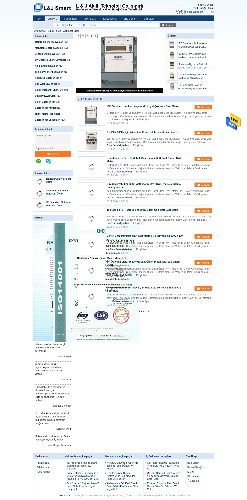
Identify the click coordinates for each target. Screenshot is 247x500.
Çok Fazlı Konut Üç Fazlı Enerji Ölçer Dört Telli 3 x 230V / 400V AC (163, 466)
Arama (169, 25)
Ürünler (51, 31)
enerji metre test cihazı (47, 114)
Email (211, 8)
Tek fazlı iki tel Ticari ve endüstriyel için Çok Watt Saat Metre (120, 90)
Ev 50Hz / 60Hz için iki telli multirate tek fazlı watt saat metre (192, 55)
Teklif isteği (199, 8)
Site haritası (193, 476)
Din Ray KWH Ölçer (45, 96)
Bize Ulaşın (129, 18)
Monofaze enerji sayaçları (49, 48)
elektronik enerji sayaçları (49, 42)
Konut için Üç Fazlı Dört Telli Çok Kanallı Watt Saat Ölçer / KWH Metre (193, 66)
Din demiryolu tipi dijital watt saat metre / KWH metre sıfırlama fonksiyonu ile (192, 76)
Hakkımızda (70, 18)
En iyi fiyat (144, 119)
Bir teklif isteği (194, 467)
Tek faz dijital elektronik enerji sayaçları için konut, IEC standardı (82, 466)
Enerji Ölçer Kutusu (46, 108)
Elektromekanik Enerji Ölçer (50, 90)
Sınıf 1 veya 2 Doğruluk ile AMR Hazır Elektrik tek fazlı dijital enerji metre (83, 486)
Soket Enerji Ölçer (45, 102)
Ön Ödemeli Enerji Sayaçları (50, 60)
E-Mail (190, 471)
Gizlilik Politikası (65, 495)
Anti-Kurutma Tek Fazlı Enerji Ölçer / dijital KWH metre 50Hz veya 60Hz (122, 486)
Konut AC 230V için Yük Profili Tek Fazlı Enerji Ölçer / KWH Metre (122, 466)
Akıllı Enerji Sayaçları (46, 66)
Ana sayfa (39, 31)
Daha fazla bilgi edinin (123, 119)
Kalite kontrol (110, 18)
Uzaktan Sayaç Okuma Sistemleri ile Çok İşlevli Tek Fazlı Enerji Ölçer (121, 476)
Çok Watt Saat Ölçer (46, 84)
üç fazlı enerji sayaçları (47, 54)
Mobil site (193, 481)
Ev (39, 18)
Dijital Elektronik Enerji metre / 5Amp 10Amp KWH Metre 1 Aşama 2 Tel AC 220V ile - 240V (83, 476)
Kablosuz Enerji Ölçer (47, 78)
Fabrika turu (90, 18)
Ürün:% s (52, 18)
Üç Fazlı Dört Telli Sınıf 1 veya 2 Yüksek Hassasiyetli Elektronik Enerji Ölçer (163, 476)
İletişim (53, 154)
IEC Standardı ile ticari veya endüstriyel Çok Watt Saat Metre (192, 45)
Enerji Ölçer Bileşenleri (47, 120)
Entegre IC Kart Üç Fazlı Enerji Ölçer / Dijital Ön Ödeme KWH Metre (163, 486)
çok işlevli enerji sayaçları (49, 72)
